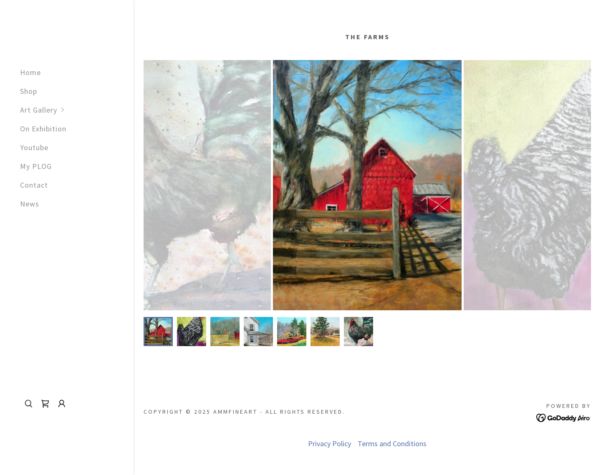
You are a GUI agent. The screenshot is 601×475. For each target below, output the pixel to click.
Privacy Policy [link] (329, 443)
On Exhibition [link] (43, 128)
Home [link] (30, 72)
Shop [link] (28, 91)
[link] (45, 403)
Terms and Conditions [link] (392, 443)
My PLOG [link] (36, 166)
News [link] (29, 204)
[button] (77, 110)
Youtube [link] (34, 147)
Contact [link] (34, 185)
